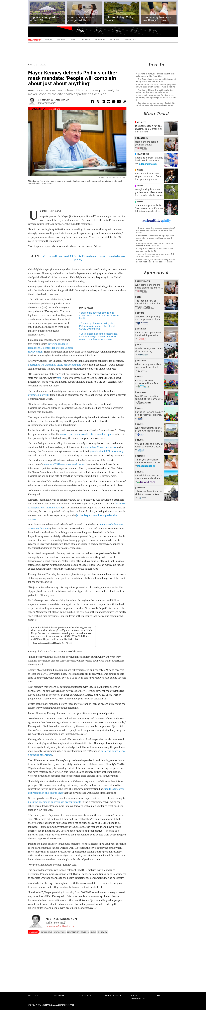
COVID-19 (85, 932)
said (59, 378)
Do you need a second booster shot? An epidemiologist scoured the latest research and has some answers (98, 336)
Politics (49, 39)
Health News (143, 154)
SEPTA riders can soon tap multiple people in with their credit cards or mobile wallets (156, 85)
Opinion (61, 39)
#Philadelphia (47, 627)
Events (135, 30)
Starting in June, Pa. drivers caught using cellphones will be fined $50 (156, 74)
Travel (140, 344)
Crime (72, 39)
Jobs (139, 297)
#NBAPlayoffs (38, 639)
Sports (153, 30)
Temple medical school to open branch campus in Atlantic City (154, 249)
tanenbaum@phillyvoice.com (60, 926)
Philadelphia (73, 932)
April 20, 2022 (67, 643)
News (80, 30)
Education (100, 39)
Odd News (85, 39)
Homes (140, 185)
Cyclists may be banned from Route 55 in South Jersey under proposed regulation (155, 104)
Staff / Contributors (138, 997)
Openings (141, 328)
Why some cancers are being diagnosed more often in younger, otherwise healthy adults (155, 238)
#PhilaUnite (82, 636)
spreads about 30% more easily (106, 451)
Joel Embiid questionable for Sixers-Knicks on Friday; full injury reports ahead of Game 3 (156, 97)
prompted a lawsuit (38, 395)
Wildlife (141, 122)
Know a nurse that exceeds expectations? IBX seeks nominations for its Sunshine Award (155, 230)
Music (140, 170)
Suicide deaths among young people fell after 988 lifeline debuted (155, 255)
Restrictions (54, 108)
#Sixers (51, 630)
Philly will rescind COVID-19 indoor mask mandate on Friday (84, 258)
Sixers (140, 201)
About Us (33, 995)
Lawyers (141, 487)
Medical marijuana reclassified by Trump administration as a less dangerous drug (155, 260)
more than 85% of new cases (100, 447)
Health (98, 30)
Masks (93, 932)
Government (39, 108)
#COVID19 (70, 636)
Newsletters (129, 39)
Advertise (59, 995)
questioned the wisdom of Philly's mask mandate (54, 364)
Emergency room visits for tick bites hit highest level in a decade (155, 244)
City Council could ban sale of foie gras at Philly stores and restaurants (156, 80)
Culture (116, 30)
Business (114, 39)
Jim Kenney (102, 932)
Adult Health (143, 281)
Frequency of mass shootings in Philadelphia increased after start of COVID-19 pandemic (97, 326)
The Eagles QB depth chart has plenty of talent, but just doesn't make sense (155, 90)
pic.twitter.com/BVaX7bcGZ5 (62, 639)
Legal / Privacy (113, 995)
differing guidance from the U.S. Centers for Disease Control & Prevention (50, 348)
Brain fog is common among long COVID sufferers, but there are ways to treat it (98, 315)
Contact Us (85, 995)
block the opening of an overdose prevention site (54, 802)
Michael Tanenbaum (56, 99)
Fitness (141, 456)
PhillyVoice (47, 31)
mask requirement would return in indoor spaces (87, 434)
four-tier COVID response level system (64, 464)
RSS (158, 995)
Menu (32, 31)
